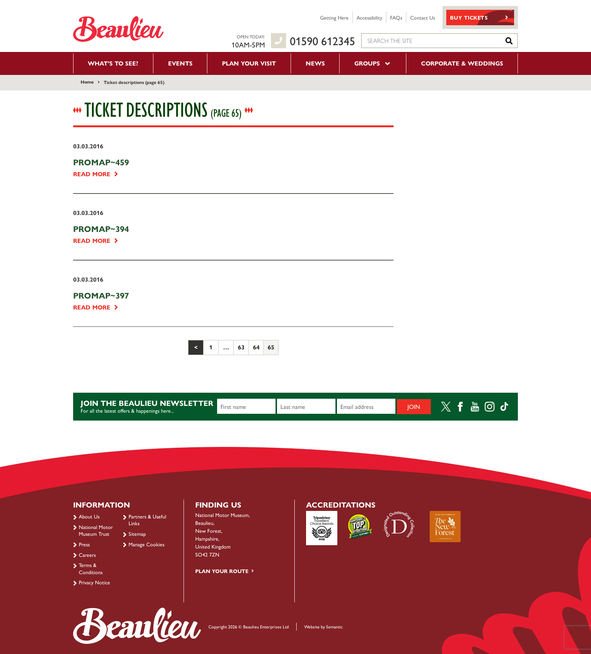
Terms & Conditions (91, 568)
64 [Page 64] (256, 347)
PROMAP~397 (101, 295)
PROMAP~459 (101, 162)
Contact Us (422, 17)
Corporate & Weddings (462, 63)
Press (84, 544)
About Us (89, 516)
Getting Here (334, 17)
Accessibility (369, 17)
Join (413, 406)
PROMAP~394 (101, 229)
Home (87, 81)
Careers (87, 554)
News (315, 63)
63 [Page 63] (241, 347)
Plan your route (221, 570)
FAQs (396, 17)
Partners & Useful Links (147, 519)
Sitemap (137, 533)
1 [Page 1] (211, 347)
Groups (372, 63)
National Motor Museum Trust (96, 530)
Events (180, 63)
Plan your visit (249, 63)
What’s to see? (113, 63)
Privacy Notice (94, 582)
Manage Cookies (146, 544)
